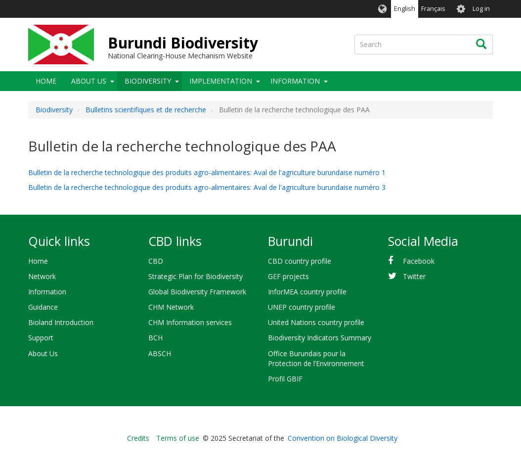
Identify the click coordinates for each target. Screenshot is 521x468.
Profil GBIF (285, 378)
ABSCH (159, 353)
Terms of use (177, 438)
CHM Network (171, 307)
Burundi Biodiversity (183, 43)
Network (42, 276)
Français (433, 8)
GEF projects (288, 276)
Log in (481, 8)
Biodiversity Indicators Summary (319, 337)
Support (40, 337)
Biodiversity (148, 81)
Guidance (43, 307)
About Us (88, 81)
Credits (138, 438)
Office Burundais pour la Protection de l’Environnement (316, 358)
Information (295, 81)
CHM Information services (190, 322)
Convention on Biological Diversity (342, 438)
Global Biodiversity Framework (197, 291)
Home (46, 81)
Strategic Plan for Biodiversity (195, 276)
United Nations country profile (316, 322)
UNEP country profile (301, 307)
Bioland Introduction (60, 322)
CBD (155, 261)
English (404, 8)
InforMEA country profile (307, 291)
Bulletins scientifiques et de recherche (146, 109)
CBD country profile (299, 261)
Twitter (414, 276)
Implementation (220, 81)
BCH (155, 337)
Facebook (418, 261)
